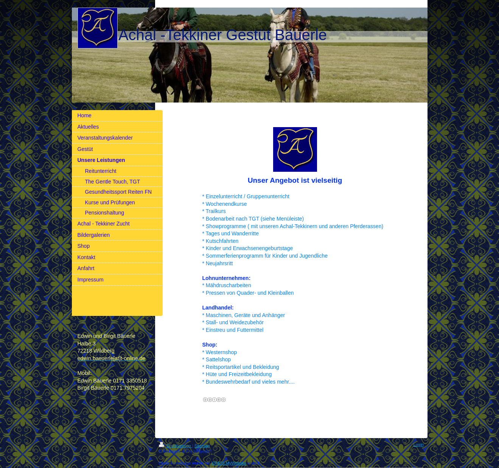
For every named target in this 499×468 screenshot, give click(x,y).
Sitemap (202, 445)
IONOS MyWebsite (228, 463)
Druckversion (175, 445)
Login (419, 444)
